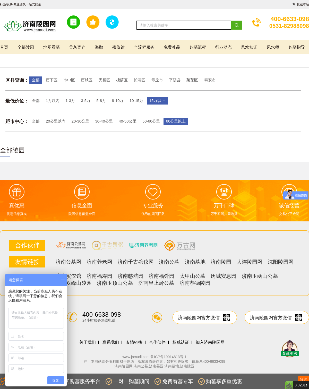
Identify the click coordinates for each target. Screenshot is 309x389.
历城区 (86, 80)
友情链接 (134, 342)
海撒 (99, 47)
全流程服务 (144, 47)
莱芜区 (192, 80)
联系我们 (110, 342)
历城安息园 (223, 276)
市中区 (69, 80)
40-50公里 (127, 121)
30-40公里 (104, 121)
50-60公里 (151, 121)
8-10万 (117, 100)
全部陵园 (26, 47)
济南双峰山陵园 (74, 283)
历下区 (51, 80)
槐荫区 (122, 80)
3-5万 (85, 100)
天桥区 (104, 80)
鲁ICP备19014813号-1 (168, 357)
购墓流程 (198, 47)
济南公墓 (169, 262)
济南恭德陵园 (194, 283)
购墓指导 (296, 47)
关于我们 (87, 342)
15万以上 (157, 100)
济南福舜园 (161, 276)
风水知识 (249, 47)
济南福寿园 (99, 276)
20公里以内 (56, 121)
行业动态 (223, 47)
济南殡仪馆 (68, 276)
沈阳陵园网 (281, 262)
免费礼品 (172, 47)
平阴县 (175, 80)
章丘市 (157, 80)
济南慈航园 (130, 276)
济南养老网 (99, 262)
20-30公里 (80, 121)
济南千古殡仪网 (136, 262)
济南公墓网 (68, 262)
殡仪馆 (118, 47)
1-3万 (70, 100)
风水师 (273, 47)
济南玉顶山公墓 (115, 283)
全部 (36, 80)
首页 (4, 47)
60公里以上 (176, 121)
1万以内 (52, 100)
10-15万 (136, 100)
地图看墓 (51, 47)
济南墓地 (195, 262)
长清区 (139, 80)
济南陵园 (221, 262)
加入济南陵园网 (210, 342)
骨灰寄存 (77, 47)
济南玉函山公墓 (260, 276)
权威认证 (181, 342)
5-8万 (101, 100)
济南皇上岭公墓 (156, 283)
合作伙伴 (157, 342)
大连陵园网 (249, 262)
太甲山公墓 (192, 276)
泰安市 (210, 80)
